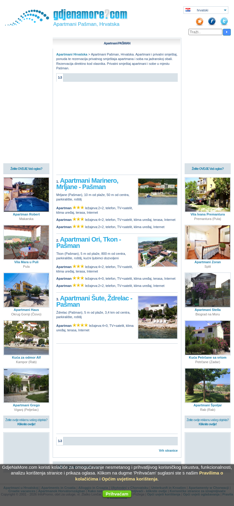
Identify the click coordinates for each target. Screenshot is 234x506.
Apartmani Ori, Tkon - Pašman (88, 243)
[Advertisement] (117, 130)
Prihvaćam (117, 493)
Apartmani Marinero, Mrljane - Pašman (87, 184)
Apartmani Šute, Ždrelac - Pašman (94, 301)
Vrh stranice (168, 450)
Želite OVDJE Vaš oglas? (26, 168)
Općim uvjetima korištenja (130, 478)
